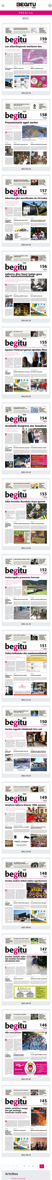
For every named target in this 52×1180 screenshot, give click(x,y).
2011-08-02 (26, 1003)
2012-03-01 (26, 93)
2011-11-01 (26, 700)
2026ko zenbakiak (18, 1179)
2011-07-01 (26, 1079)
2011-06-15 (26, 1155)
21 (37, 1166)
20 (33, 1166)
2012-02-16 (26, 169)
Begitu (25, 18)
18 (24, 1166)
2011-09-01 (26, 927)
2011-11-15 (26, 624)
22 (42, 1166)
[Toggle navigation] (3, 6)
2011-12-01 (26, 548)
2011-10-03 (26, 851)
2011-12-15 (26, 472)
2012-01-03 (26, 396)
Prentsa (26, 13)
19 (28, 1166)
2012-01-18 (26, 320)
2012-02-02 (26, 245)
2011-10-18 (26, 775)
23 (46, 1166)
